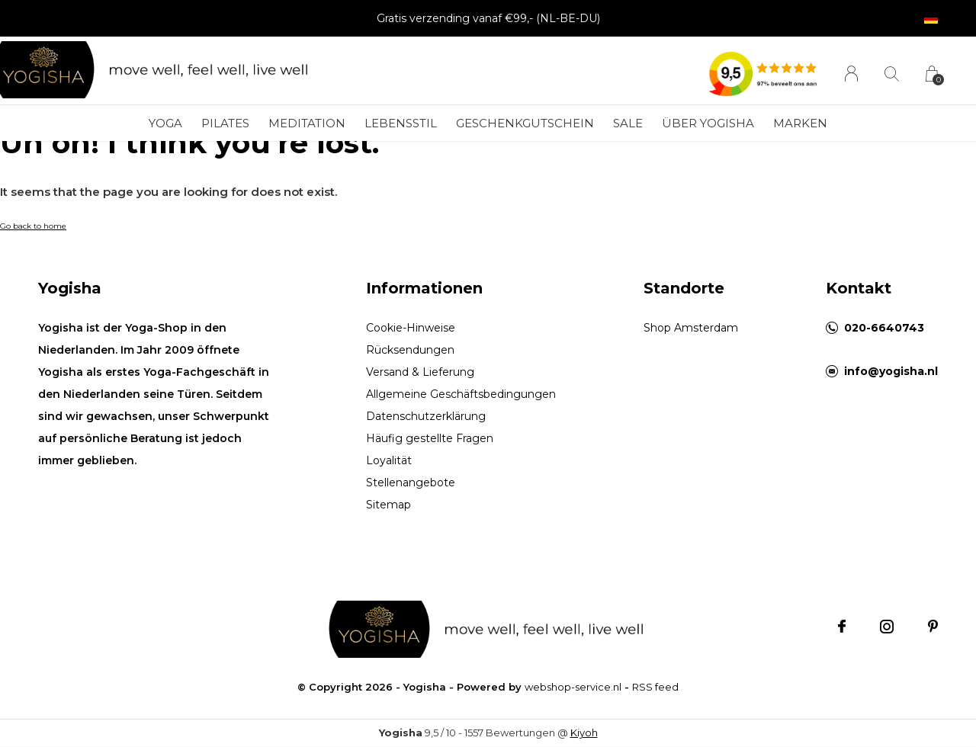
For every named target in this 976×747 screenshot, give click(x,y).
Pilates (225, 123)
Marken (800, 123)
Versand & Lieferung (420, 372)
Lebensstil (400, 123)
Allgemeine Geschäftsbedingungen (461, 394)
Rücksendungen (410, 350)
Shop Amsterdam (691, 328)
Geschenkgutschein (525, 123)
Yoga (165, 123)
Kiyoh (584, 732)
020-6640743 (884, 328)
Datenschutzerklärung (426, 416)
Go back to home (33, 226)
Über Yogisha (708, 123)
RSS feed (655, 687)
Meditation (306, 123)
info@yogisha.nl (891, 371)
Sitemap (388, 504)
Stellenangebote (410, 482)
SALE (628, 123)
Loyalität (389, 460)
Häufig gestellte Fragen (429, 438)
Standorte (684, 288)
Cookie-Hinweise (410, 328)
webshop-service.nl (573, 687)
